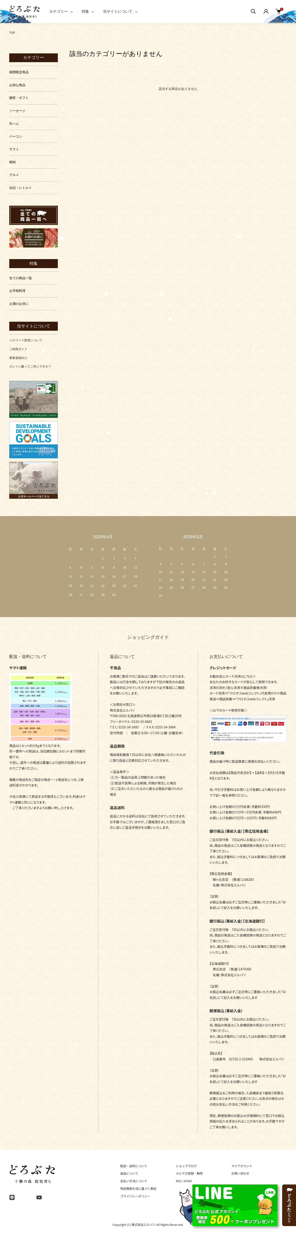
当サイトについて (118, 11)
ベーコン (15, 136)
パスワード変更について (25, 340)
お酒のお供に (19, 304)
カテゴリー (58, 11)
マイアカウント (241, 1166)
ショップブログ (186, 1166)
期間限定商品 (19, 72)
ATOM (188, 1181)
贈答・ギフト (19, 98)
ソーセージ (17, 111)
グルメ (14, 175)
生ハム (14, 123)
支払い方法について (133, 1181)
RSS (178, 1181)
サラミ (14, 149)
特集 (85, 11)
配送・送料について (133, 1166)
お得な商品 (17, 85)
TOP (12, 32)
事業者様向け (18, 358)
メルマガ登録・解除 (189, 1173)
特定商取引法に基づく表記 (138, 1188)
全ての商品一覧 (20, 278)
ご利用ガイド (18, 349)
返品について (129, 1173)
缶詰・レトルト (20, 188)
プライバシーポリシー (135, 1196)
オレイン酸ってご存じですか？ (30, 366)
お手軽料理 (17, 291)
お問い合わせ (240, 1173)
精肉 (12, 162)
